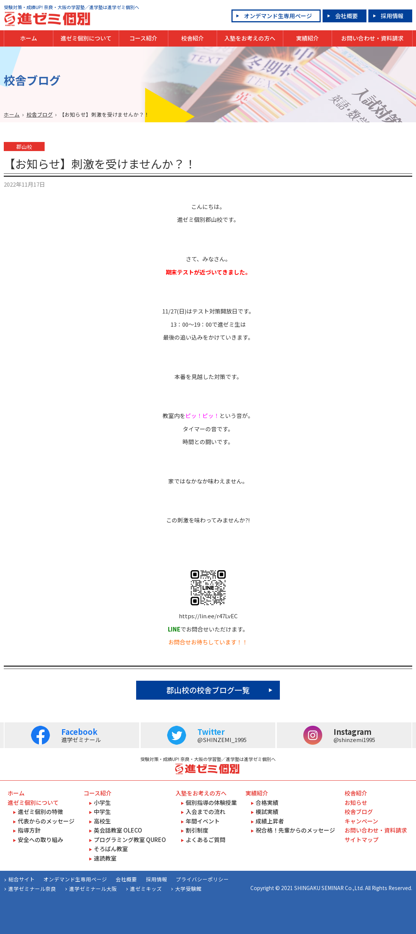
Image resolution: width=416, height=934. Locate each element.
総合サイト (21, 879)
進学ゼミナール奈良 (32, 888)
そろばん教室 (111, 849)
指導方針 (29, 830)
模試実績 (267, 811)
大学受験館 (188, 888)
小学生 (102, 802)
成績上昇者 (270, 821)
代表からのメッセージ (46, 821)
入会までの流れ (205, 811)
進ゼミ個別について (86, 38)
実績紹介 (307, 38)
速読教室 (105, 858)
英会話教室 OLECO (118, 830)
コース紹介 (143, 38)
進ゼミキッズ (146, 888)
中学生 (102, 811)
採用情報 (392, 16)
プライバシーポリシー (202, 879)
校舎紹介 (192, 38)
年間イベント (203, 821)
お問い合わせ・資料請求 (372, 38)
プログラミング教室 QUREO (130, 840)
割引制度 (197, 830)
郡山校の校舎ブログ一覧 (208, 690)
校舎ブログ (39, 114)
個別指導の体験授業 (211, 802)
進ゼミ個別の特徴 (40, 811)
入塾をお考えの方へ (249, 38)
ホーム (28, 38)
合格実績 (267, 802)
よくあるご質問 (205, 840)
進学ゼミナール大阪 (93, 888)
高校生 (102, 821)
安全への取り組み (40, 840)
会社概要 (346, 16)
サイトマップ (362, 840)
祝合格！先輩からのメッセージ (295, 830)
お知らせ (356, 802)
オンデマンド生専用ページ (278, 16)
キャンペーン (361, 821)
